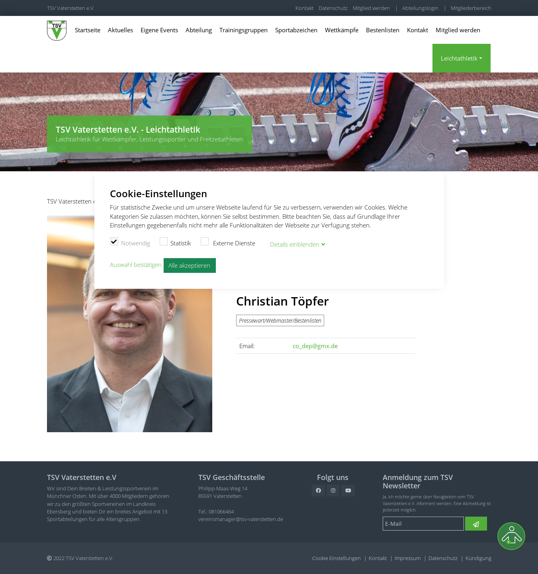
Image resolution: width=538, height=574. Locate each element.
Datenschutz (333, 8)
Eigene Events (159, 30)
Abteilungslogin (420, 8)
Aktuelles (120, 30)
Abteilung (199, 30)
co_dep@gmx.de (315, 346)
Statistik (175, 242)
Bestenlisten (382, 30)
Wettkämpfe (341, 30)
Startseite (87, 30)
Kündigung (478, 558)
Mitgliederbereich (471, 8)
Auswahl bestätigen (136, 264)
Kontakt (304, 8)
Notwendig (130, 242)
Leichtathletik (459, 58)
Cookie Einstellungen (336, 558)
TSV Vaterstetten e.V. (71, 8)
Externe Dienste (227, 242)
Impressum (408, 558)
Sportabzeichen (296, 30)
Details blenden (294, 243)
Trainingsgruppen (243, 30)
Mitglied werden (371, 8)
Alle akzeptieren (189, 264)
